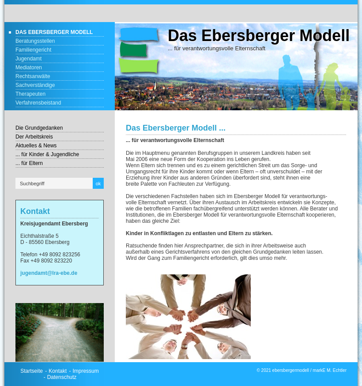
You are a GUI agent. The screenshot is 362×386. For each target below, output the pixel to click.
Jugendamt (28, 59)
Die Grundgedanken (39, 128)
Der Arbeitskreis (34, 137)
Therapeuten (30, 94)
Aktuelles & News (36, 145)
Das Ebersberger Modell (54, 32)
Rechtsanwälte (32, 76)
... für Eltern (29, 163)
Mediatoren (28, 67)
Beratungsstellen (35, 41)
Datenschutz (62, 377)
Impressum (85, 371)
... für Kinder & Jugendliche (47, 154)
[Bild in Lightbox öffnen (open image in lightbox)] (59, 332)
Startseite (31, 371)
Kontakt (58, 371)
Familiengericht (33, 50)
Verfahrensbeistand (38, 103)
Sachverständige (35, 85)
